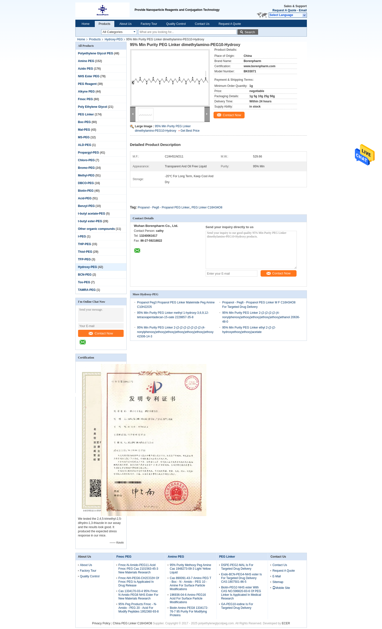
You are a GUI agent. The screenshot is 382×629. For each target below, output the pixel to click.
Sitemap (277, 582)
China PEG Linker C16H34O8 (132, 623)
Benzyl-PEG (86, 206)
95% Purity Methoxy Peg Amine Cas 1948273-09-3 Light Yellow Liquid (190, 568)
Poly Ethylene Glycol (92, 107)
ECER (286, 623)
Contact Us (202, 24)
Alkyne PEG (86, 91)
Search (250, 32)
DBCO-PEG (86, 183)
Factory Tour (149, 24)
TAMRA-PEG (87, 290)
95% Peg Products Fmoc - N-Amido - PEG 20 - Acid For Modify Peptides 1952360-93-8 (138, 607)
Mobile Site (281, 588)
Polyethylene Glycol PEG (95, 53)
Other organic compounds (96, 229)
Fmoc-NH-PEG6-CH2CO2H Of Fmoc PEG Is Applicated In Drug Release (138, 581)
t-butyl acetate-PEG (91, 213)
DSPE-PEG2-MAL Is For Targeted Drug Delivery (237, 566)
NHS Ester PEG (89, 76)
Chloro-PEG (86, 160)
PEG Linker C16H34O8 (207, 207)
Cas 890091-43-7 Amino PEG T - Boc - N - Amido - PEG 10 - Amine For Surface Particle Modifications (190, 583)
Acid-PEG (85, 198)
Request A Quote (284, 10)
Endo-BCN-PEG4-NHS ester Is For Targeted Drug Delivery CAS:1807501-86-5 (241, 578)
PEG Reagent (87, 84)
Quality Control (176, 24)
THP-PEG (84, 244)
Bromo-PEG (86, 168)
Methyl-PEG (86, 175)
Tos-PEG (84, 282)
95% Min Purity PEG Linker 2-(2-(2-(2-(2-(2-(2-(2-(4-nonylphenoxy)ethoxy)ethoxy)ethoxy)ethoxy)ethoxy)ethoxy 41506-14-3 (175, 332)
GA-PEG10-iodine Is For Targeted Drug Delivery (237, 606)
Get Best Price (190, 130)
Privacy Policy (101, 623)
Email (303, 10)
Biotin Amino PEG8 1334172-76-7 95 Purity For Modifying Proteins (189, 611)
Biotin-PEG (86, 190)
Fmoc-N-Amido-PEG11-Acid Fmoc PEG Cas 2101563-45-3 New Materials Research (138, 568)
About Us (125, 24)
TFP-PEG (84, 259)
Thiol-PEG (85, 251)
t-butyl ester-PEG (90, 221)
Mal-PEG (84, 129)
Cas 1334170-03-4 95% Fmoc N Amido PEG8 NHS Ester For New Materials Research (138, 594)
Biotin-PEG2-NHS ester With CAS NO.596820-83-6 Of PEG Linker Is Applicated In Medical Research (241, 593)
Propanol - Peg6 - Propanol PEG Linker (163, 207)
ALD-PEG (84, 145)
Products (104, 24)
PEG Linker (86, 114)
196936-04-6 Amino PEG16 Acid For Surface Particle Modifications (188, 598)
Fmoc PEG (85, 99)
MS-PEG (84, 137)
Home (86, 24)
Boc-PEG (84, 122)
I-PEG (82, 236)
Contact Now (101, 333)
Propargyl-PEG (88, 152)
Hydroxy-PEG (114, 39)
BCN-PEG (85, 274)
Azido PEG (85, 68)
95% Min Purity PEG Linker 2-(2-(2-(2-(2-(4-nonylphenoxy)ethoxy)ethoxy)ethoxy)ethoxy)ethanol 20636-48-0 (261, 317)
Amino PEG (86, 61)
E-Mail (276, 576)
